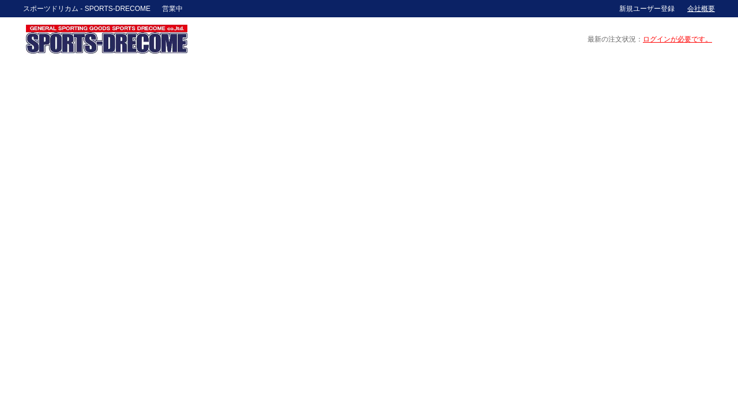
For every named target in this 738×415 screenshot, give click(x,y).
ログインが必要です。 (677, 39)
